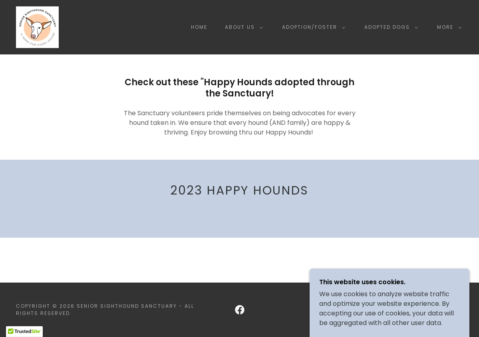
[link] (37, 26)
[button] (242, 27)
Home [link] (199, 27)
